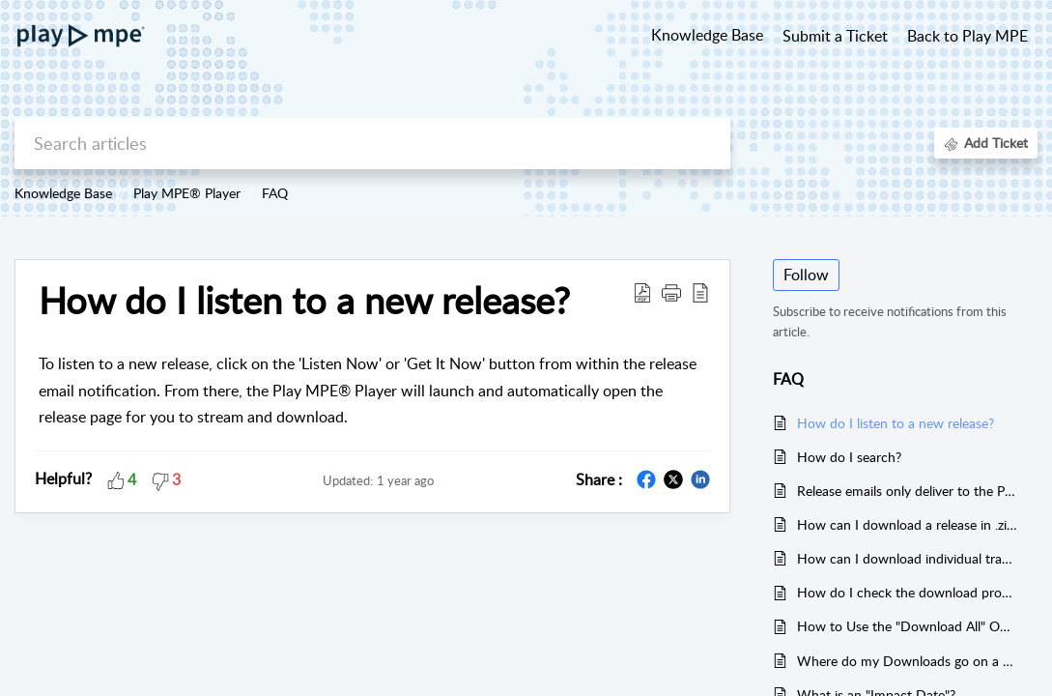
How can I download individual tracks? (907, 558)
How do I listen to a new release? (304, 300)
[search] (372, 143)
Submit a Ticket (835, 35)
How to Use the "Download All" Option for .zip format (907, 626)
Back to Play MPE (967, 35)
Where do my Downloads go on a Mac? (907, 661)
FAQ (275, 193)
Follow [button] (806, 274)
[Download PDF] (642, 291)
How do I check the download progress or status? (907, 592)
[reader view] (700, 291)
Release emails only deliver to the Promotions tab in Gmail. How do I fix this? (907, 490)
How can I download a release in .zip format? (907, 524)
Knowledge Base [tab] (707, 34)
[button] (671, 291)
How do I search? (849, 457)
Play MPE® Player (187, 193)
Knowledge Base (63, 193)
